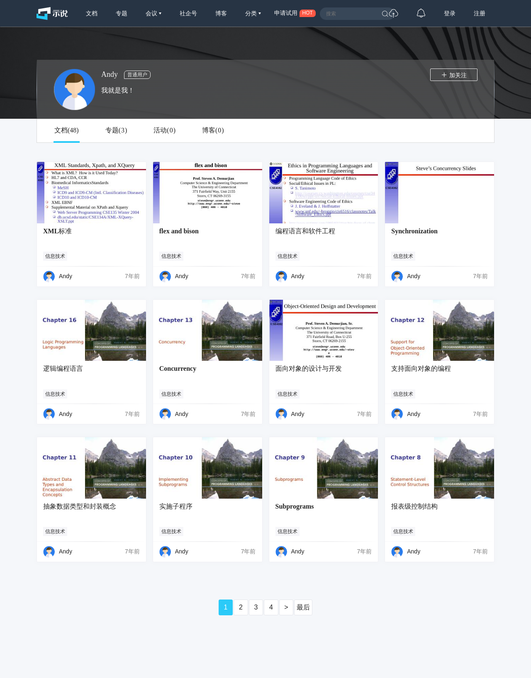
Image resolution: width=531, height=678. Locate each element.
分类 (251, 13)
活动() (164, 130)
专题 (121, 13)
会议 (152, 13)
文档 (91, 13)
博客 (221, 13)
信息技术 (55, 256)
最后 (303, 607)
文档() (66, 130)
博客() (213, 130)
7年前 (132, 276)
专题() (116, 130)
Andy (65, 276)
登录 (449, 13)
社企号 (188, 13)
